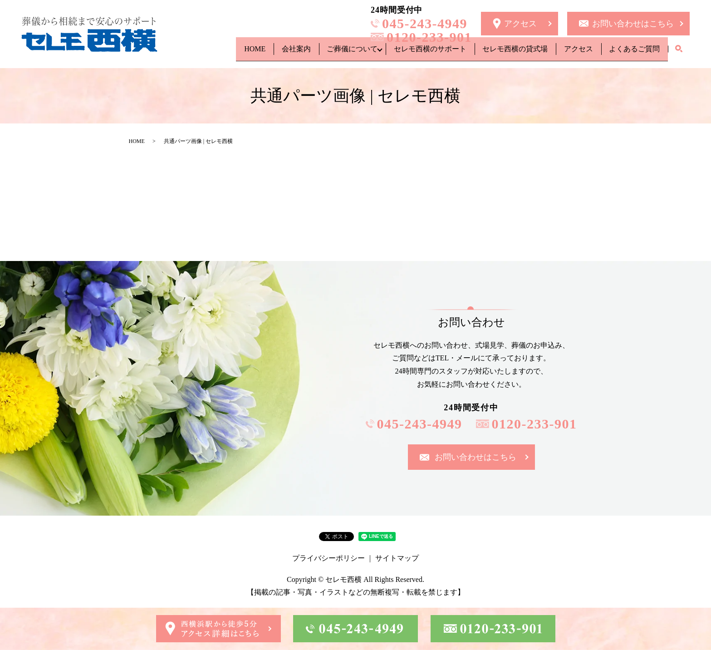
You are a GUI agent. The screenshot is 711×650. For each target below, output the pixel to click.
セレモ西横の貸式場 (501, 52)
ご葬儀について (326, 52)
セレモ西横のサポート (410, 52)
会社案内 (264, 52)
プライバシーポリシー (328, 558)
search (679, 53)
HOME (218, 52)
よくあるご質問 (631, 52)
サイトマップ (397, 558)
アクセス (569, 52)
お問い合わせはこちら (633, 23)
